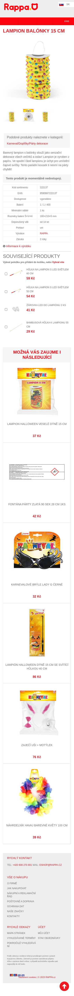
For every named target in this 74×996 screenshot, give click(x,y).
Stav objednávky (49, 938)
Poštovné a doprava (20, 901)
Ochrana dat (15, 906)
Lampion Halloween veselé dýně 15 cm (37, 424)
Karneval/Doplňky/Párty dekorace (27, 143)
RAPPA (44, 233)
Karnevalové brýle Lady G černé (37, 584)
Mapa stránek (16, 933)
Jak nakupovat (16, 888)
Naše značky (15, 911)
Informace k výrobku (18, 246)
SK (68, 4)
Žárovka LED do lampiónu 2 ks (46, 305)
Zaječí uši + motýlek (36, 745)
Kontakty (13, 916)
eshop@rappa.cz (50, 865)
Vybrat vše (58, 262)
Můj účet (44, 933)
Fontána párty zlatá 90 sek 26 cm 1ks (36, 504)
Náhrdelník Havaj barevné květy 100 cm (36, 825)
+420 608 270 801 (22, 865)
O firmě (12, 883)
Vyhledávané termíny (21, 938)
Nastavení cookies (27, 977)
